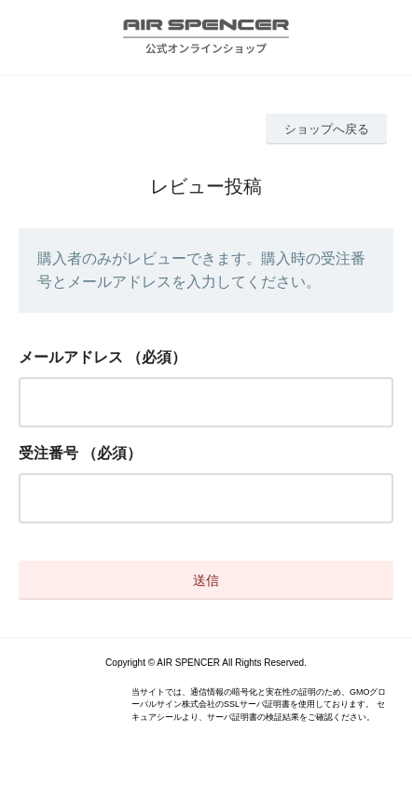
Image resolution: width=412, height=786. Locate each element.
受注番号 (48, 453)
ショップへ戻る (326, 129)
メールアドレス (71, 357)
